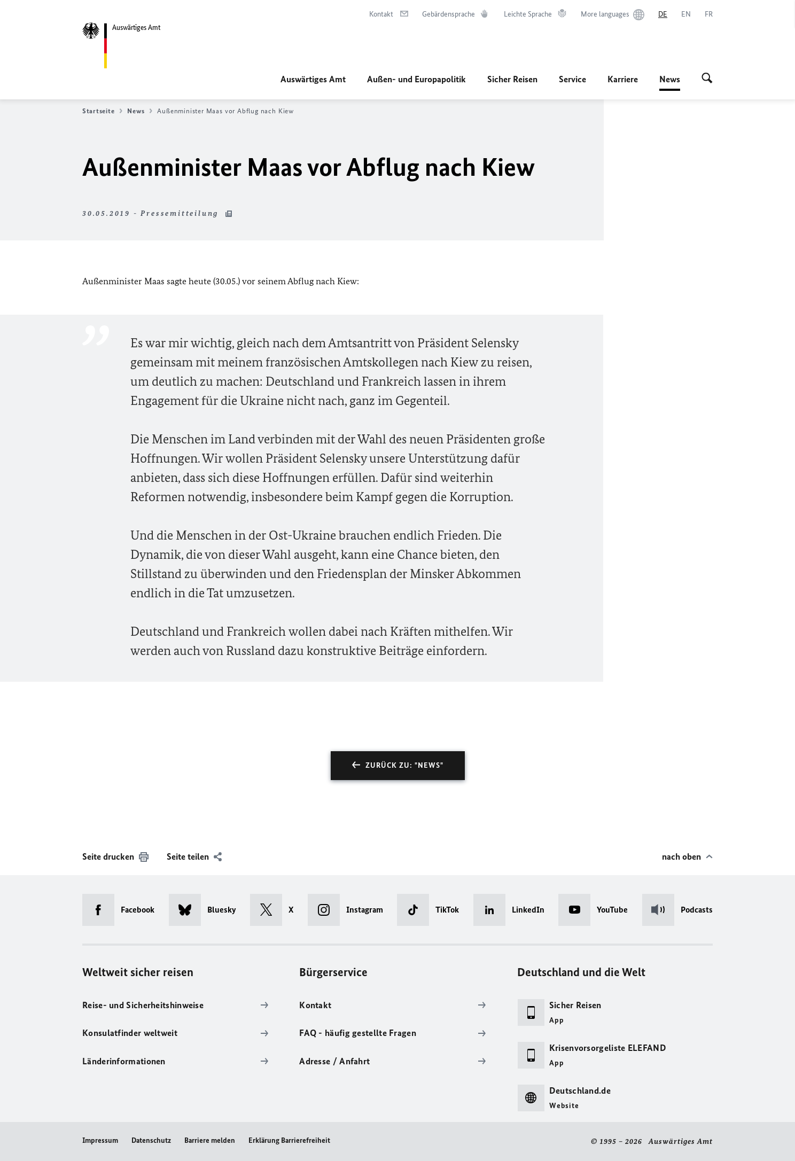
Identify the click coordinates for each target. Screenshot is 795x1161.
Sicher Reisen (512, 79)
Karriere (622, 79)
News (669, 79)
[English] (686, 14)
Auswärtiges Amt (313, 79)
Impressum (100, 1140)
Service (572, 79)
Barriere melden (209, 1140)
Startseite (102, 111)
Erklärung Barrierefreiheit (289, 1140)
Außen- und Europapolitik (416, 79)
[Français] (709, 14)
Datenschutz (151, 1140)
